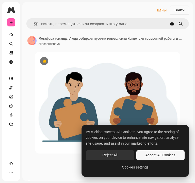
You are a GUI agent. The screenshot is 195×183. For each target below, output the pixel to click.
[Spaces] (11, 88)
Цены (162, 10)
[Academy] (11, 164)
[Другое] (11, 173)
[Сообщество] (11, 62)
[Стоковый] (11, 53)
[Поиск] (11, 44)
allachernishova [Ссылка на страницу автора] (49, 44)
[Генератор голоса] (11, 115)
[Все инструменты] (11, 78)
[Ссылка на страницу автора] (32, 40)
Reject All (110, 155)
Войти (179, 10)
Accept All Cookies (160, 155)
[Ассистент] (11, 124)
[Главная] (11, 34)
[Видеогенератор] (11, 106)
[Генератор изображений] (11, 97)
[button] (34, 24)
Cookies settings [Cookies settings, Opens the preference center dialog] (135, 167)
